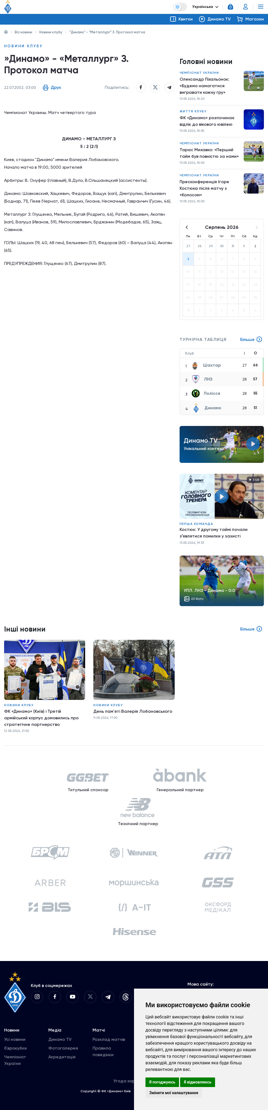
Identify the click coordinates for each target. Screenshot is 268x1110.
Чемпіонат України (199, 73)
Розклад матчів (109, 1039)
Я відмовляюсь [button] (198, 1082)
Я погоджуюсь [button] (162, 1082)
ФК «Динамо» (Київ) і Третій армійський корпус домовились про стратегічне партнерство (41, 718)
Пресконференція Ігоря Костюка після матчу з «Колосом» (204, 188)
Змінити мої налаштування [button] (173, 1093)
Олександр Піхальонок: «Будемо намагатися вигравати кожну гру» (204, 86)
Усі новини (14, 1039)
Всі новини (23, 32)
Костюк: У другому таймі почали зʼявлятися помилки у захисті (214, 533)
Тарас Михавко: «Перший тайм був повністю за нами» (209, 153)
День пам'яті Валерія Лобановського (132, 711)
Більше (251, 339)
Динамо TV (60, 1039)
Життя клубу (193, 111)
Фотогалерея (63, 1048)
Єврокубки (15, 1048)
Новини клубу (50, 32)
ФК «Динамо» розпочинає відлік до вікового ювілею (207, 121)
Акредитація (62, 1056)
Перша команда (196, 524)
